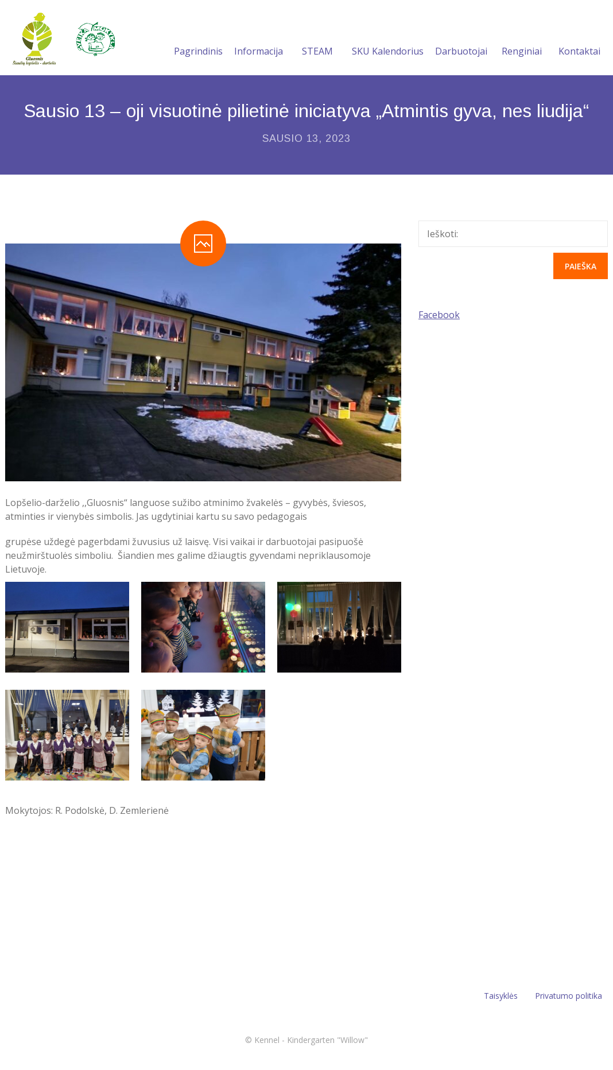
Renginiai (522, 37)
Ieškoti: (442, 233)
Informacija (258, 37)
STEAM (317, 37)
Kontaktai (579, 37)
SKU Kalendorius (388, 37)
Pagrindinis (198, 37)
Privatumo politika (568, 995)
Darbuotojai (461, 37)
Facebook (439, 314)
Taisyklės (501, 995)
